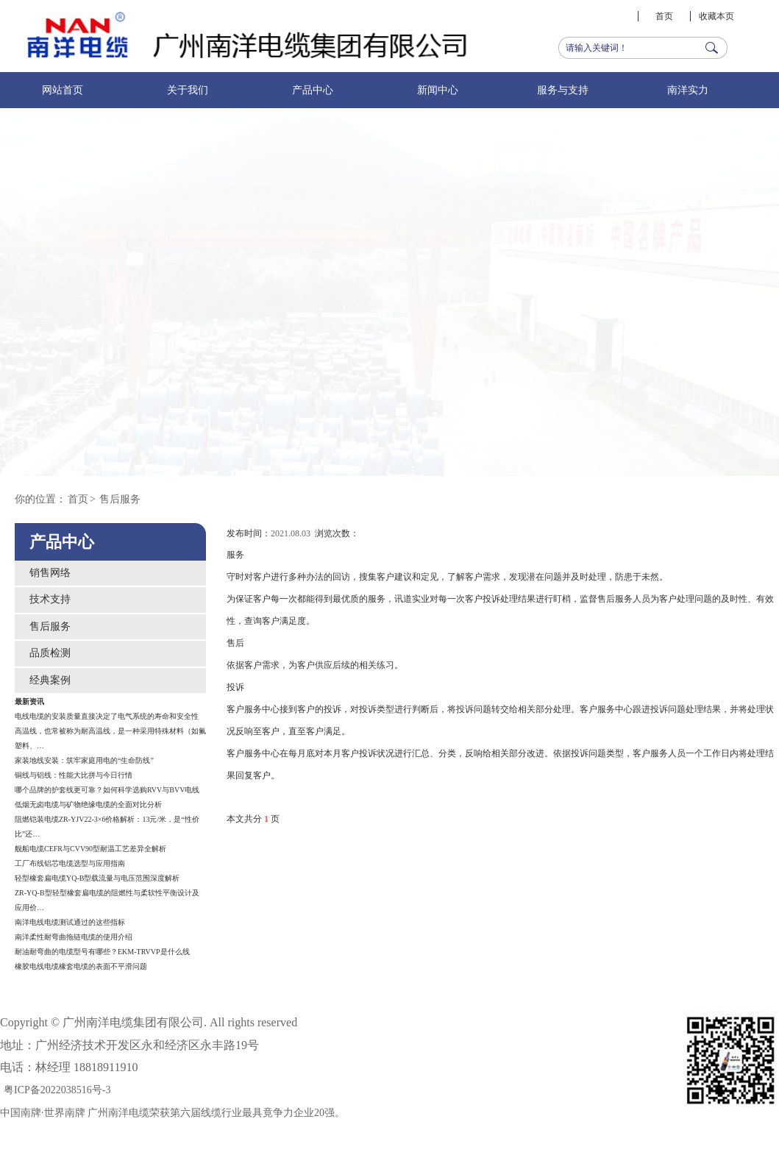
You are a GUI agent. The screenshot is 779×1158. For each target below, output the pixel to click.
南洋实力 (687, 90)
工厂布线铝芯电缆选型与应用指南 (70, 863)
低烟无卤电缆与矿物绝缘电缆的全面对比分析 (88, 804)
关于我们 (187, 90)
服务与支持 (562, 90)
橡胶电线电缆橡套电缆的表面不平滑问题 (81, 966)
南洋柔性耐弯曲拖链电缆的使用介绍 (73, 937)
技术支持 (50, 599)
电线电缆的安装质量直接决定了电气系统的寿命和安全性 (107, 716)
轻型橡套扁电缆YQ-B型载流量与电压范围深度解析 (97, 878)
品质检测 (50, 652)
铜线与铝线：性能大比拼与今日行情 (73, 775)
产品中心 (312, 90)
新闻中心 (437, 90)
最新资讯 (29, 701)
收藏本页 (716, 16)
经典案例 (50, 680)
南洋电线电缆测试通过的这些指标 (70, 922)
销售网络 (50, 572)
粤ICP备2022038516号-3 (57, 1089)
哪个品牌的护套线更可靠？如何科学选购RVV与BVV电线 (107, 790)
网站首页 (62, 90)
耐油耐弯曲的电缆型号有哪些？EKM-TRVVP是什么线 (102, 952)
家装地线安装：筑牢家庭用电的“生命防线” (84, 760)
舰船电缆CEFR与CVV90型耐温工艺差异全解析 (90, 849)
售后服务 (119, 499)
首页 (664, 16)
